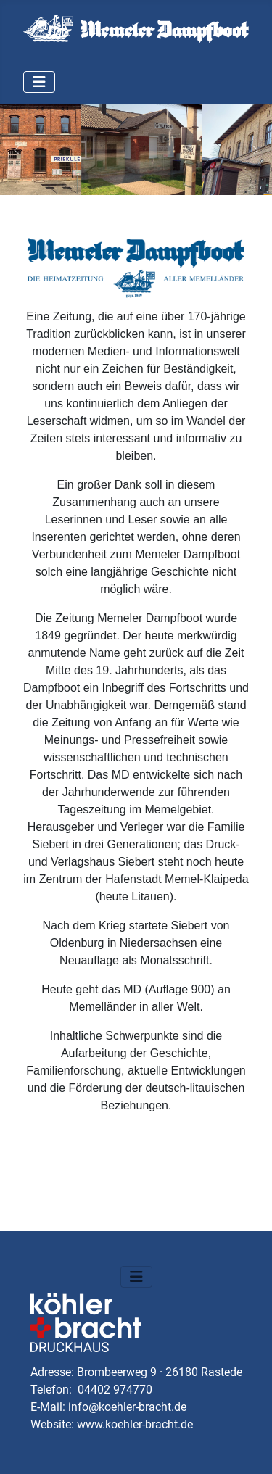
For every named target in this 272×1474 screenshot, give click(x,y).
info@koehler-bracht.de (127, 1407)
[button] (16, 150)
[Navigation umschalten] (39, 82)
